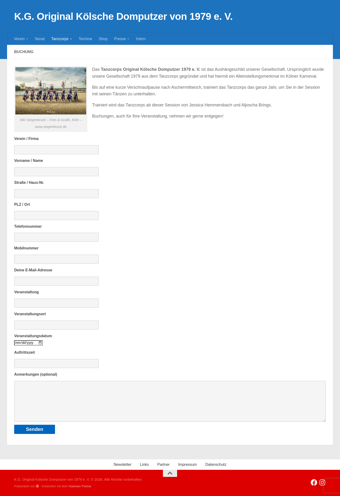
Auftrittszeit (24, 352)
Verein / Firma (26, 139)
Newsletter (123, 464)
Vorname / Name (28, 161)
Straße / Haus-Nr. (29, 183)
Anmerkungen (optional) (35, 374)
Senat (40, 39)
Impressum (187, 464)
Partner (163, 464)
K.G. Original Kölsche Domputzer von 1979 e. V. (123, 16)
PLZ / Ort (22, 204)
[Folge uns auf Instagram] (322, 482)
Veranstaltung (26, 292)
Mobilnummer (26, 248)
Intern (141, 39)
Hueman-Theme (80, 486)
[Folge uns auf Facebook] (314, 482)
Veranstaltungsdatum (33, 336)
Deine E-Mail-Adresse (33, 270)
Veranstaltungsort (30, 314)
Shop (103, 39)
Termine (85, 39)
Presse (120, 39)
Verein (19, 39)
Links (144, 464)
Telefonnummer (28, 226)
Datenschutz (215, 464)
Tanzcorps (59, 39)
